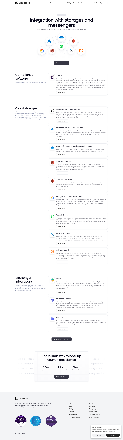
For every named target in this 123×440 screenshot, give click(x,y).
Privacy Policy (112, 431)
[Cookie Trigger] (94, 417)
